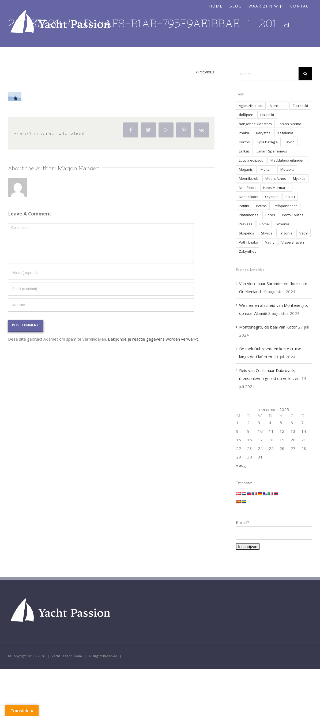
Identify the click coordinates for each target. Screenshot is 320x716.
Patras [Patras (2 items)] (261, 205)
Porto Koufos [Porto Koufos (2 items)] (292, 214)
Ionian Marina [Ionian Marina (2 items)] (290, 123)
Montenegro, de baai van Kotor (268, 327)
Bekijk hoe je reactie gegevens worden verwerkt (153, 339)
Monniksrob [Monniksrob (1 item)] (248, 178)
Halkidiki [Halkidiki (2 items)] (267, 114)
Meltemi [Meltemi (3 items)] (267, 169)
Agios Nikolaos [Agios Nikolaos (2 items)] (251, 105)
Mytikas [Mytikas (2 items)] (299, 178)
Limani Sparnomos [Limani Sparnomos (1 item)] (272, 151)
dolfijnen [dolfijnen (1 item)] (246, 114)
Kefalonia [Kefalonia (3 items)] (285, 132)
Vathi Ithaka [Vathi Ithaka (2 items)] (248, 242)
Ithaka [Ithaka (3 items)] (244, 132)
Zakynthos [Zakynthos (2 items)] (247, 251)
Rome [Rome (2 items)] (264, 224)
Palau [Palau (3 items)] (290, 196)
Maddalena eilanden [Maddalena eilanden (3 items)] (287, 160)
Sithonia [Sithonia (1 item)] (282, 224)
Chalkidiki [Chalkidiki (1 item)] (300, 105)
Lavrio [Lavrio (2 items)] (290, 142)
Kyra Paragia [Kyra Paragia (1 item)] (267, 142)
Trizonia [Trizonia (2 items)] (285, 233)
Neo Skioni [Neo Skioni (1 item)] (247, 187)
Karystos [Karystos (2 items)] (263, 132)
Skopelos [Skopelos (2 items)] (246, 233)
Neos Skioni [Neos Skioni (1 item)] (248, 196)
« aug (241, 465)
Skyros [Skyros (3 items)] (266, 233)
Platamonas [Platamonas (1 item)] (248, 214)
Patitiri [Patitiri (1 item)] (244, 205)
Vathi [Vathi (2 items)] (303, 233)
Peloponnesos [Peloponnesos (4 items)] (286, 205)
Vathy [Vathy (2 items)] (269, 242)
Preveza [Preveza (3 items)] (246, 224)
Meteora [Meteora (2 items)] (287, 169)
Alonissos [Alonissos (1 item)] (277, 105)
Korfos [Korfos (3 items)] (244, 142)
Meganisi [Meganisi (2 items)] (246, 169)
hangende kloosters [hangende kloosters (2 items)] (255, 123)
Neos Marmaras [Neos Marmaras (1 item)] (276, 187)
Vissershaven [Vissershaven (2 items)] (292, 242)
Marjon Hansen (79, 168)
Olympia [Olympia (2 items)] (271, 196)
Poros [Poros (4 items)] (270, 214)
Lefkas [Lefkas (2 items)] (244, 151)
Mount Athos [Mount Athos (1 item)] (275, 178)
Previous (206, 71)
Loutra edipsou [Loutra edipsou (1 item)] (251, 160)
